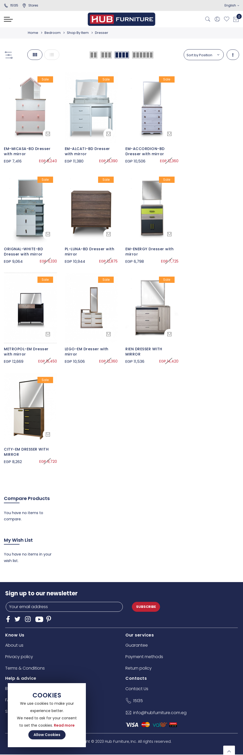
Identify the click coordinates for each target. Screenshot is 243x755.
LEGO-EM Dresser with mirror (86, 351)
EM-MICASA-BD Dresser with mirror (27, 151)
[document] (47, 715)
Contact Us (136, 689)
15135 (11, 5)
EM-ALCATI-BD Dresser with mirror (87, 151)
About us (14, 645)
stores (30, 5)
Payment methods (144, 657)
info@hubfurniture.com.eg (160, 713)
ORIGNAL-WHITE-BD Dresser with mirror (23, 251)
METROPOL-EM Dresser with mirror (26, 351)
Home (33, 32)
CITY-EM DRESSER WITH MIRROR (26, 452)
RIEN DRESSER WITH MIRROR (143, 351)
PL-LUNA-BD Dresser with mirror (89, 251)
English (232, 5)
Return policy (138, 668)
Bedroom (53, 32)
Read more (64, 725)
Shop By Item (79, 32)
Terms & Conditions (25, 668)
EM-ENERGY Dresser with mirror (149, 251)
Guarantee (136, 645)
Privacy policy (19, 657)
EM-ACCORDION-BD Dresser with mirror (145, 151)
